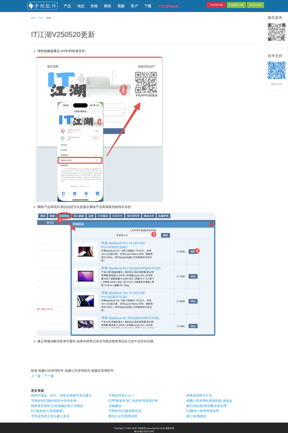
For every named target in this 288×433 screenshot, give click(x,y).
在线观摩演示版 (236, 5)
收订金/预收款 (196, 416)
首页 (33, 18)
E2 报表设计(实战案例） (48, 411)
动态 (41, 18)
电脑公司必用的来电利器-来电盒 (209, 400)
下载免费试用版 (216, 5)
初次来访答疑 (255, 5)
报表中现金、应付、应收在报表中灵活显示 (61, 395)
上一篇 (36, 376)
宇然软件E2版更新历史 (125, 411)
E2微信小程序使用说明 (202, 411)
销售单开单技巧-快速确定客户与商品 (57, 406)
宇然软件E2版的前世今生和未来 (54, 400)
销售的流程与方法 (199, 395)
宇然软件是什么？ (121, 395)
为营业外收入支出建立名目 (50, 416)
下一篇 (49, 376)
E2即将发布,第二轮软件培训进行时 (133, 400)
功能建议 (115, 406)
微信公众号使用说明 (123, 416)
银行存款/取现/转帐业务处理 (206, 406)
